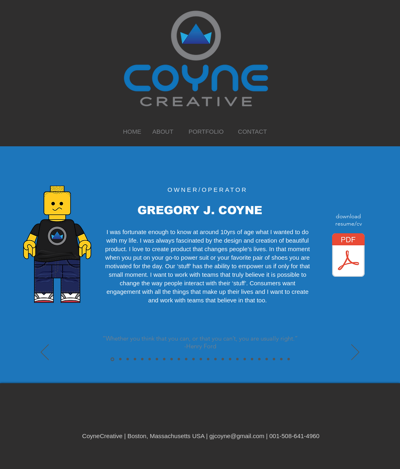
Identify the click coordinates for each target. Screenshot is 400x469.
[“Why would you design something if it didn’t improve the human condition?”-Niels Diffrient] (135, 359)
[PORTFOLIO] (206, 131)
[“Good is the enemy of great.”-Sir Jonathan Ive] (252, 359)
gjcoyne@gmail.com (236, 435)
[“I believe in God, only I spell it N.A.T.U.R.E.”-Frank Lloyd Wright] (120, 359)
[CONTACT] (252, 131)
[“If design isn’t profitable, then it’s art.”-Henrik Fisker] (157, 359)
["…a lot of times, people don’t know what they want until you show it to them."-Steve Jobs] (230, 359)
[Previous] (45, 352)
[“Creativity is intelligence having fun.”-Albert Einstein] (142, 359)
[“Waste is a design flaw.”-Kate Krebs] (149, 359)
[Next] (355, 352)
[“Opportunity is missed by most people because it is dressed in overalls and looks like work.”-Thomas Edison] (179, 359)
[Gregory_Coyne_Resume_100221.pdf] (348, 256)
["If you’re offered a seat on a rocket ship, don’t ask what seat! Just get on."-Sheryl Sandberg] (237, 359)
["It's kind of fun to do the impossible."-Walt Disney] (127, 359)
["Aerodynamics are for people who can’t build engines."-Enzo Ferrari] (244, 359)
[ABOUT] (163, 131)
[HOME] (132, 131)
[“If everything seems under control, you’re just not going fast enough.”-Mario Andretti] (281, 359)
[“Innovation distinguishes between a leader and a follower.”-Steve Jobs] (259, 359)
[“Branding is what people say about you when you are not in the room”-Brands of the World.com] (186, 359)
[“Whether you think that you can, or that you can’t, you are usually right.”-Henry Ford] (112, 359)
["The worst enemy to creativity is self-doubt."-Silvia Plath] (193, 359)
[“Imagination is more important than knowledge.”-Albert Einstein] (215, 359)
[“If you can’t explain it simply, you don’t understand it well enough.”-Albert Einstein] (164, 359)
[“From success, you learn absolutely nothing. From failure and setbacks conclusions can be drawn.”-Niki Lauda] (288, 359)
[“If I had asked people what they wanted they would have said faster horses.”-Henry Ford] (201, 359)
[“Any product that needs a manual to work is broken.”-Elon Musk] (266, 359)
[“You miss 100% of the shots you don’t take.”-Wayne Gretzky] (171, 359)
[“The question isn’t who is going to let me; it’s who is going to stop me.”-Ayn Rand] (274, 359)
